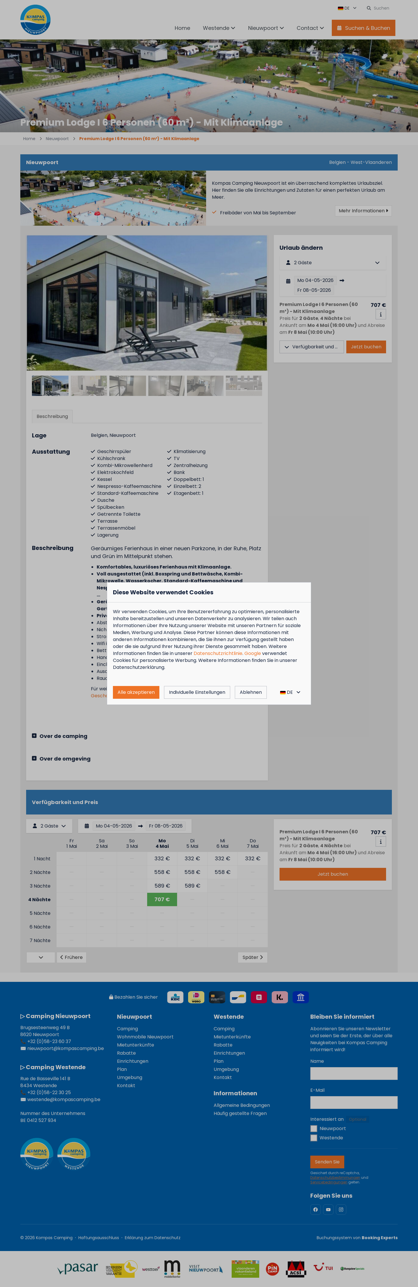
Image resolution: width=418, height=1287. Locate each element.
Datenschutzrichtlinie (218, 653)
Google (252, 653)
